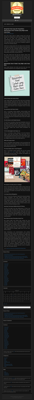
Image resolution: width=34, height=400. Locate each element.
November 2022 (6, 273)
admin (13, 33)
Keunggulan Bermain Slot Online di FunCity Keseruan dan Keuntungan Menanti (15, 256)
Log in (5, 371)
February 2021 (6, 278)
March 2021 (6, 277)
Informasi (11, 248)
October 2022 (6, 274)
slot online (13, 378)
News (14, 248)
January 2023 (6, 271)
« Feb (4, 303)
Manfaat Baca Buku (7, 362)
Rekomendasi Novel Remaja (19, 248)
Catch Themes (20, 397)
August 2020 (6, 281)
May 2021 (5, 276)
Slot (12, 390)
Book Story (8, 248)
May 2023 (5, 330)
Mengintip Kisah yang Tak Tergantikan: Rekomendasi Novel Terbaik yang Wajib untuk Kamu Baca (16, 30)
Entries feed (6, 372)
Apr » (6, 303)
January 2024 (6, 264)
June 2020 (5, 347)
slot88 (11, 386)
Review (24, 248)
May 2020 (5, 348)
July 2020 (5, 282)
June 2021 (5, 275)
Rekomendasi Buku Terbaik (8, 364)
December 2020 (6, 280)
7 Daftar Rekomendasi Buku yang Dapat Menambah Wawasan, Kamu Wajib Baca (16, 257)
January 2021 (6, 279)
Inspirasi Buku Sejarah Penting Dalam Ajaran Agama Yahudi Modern (14, 258)
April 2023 (5, 331)
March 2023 (6, 269)
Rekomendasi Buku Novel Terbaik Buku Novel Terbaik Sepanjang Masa (14, 254)
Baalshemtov (17, 14)
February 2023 (6, 270)
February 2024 (6, 263)
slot (14, 351)
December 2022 (6, 272)
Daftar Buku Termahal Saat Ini (8, 255)
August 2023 (6, 329)
